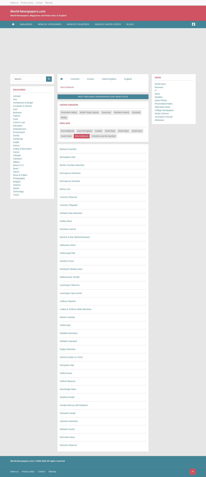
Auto (15, 109)
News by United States (108, 24)
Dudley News (66, 221)
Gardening (18, 139)
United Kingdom (109, 79)
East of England (84, 131)
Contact (39, 3)
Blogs (130, 24)
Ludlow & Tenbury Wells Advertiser (75, 309)
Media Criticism (162, 113)
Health (16, 142)
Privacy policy (27, 3)
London (98, 131)
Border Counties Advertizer (72, 165)
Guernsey (106, 112)
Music (16, 168)
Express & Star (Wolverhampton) (75, 237)
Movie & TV (18, 165)
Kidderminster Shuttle (70, 277)
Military (16, 162)
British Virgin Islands (89, 112)
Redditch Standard (68, 341)
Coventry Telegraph (69, 205)
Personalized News (163, 104)
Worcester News (67, 437)
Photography (19, 178)
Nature (16, 172)
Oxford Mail (65, 325)
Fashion (16, 116)
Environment (19, 132)
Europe (90, 79)
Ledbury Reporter (68, 301)
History (16, 145)
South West (66, 136)
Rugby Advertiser (68, 349)
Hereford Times (67, 261)
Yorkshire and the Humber (104, 136)
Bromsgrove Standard (70, 181)
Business (17, 112)
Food (15, 119)
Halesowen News (68, 245)
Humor (16, 152)
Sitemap (49, 3)
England (128, 79)
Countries (75, 79)
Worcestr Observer (68, 445)
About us (14, 3)
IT (156, 90)
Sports (16, 188)
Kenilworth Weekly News (71, 269)
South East (137, 131)
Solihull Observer (68, 381)
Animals (16, 96)
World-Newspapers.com (27, 11)
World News (160, 84)
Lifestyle (17, 155)
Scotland (136, 112)
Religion (17, 182)
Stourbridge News (68, 389)
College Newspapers (164, 110)
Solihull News (66, 373)
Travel (16, 195)
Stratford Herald (67, 397)
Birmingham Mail (67, 157)
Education (17, 126)
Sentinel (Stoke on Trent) (71, 357)
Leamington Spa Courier (71, 293)
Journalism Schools (164, 117)
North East (110, 131)
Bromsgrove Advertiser (70, 173)
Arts (15, 99)
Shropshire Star (67, 365)
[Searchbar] (29, 79)
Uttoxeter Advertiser (69, 421)
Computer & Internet (22, 106)
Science (16, 185)
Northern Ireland (121, 112)
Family (16, 135)
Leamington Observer (70, 285)
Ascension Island (69, 112)
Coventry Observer (68, 197)
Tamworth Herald (67, 413)
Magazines (26, 24)
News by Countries (78, 24)
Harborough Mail (67, 253)
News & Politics (20, 175)
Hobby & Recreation (22, 149)
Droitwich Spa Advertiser (71, 213)
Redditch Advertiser (69, 333)
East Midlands (67, 131)
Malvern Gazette (67, 317)
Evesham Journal (68, 229)
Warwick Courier (67, 429)
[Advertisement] (103, 50)
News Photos (161, 100)
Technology (18, 191)
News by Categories (49, 24)
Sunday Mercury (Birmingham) (74, 405)
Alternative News (162, 107)
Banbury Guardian (68, 149)
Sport (157, 94)
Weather (159, 97)
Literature (17, 159)
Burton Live (65, 189)
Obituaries (159, 120)
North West (123, 131)
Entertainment (19, 129)
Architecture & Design (23, 103)
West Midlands (81, 136)
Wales (64, 117)
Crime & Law (19, 122)
